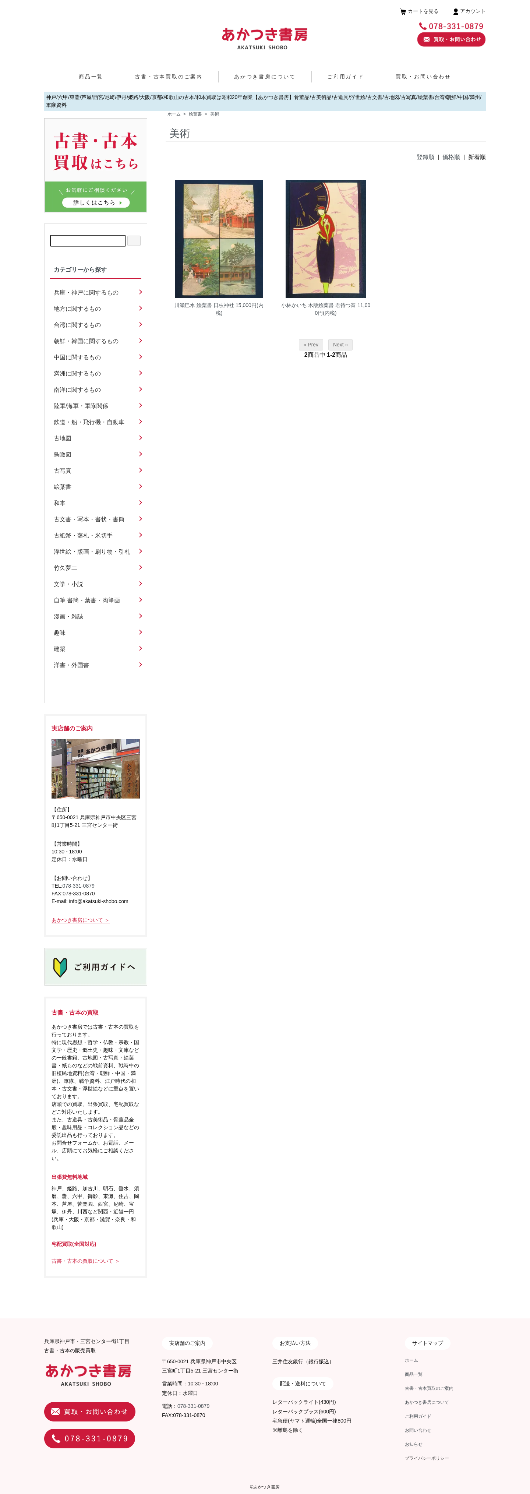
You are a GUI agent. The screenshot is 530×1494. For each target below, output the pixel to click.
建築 (60, 649)
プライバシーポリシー (427, 1458)
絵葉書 (195, 114)
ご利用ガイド (345, 77)
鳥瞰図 (62, 454)
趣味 (60, 633)
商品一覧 (91, 77)
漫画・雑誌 (68, 616)
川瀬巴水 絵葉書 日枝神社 (204, 305)
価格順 (451, 157)
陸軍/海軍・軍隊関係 (81, 406)
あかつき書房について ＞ (81, 920)
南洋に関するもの (77, 390)
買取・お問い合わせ (423, 77)
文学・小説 (68, 584)
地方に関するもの (77, 309)
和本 (60, 503)
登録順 (425, 157)
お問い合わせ (418, 1430)
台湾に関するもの (77, 325)
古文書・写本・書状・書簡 (89, 519)
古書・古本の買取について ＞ (86, 1261)
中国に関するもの (77, 357)
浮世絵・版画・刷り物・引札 (92, 552)
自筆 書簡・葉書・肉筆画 (87, 600)
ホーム (174, 114)
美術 (214, 114)
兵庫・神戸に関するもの (86, 292)
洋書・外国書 (71, 665)
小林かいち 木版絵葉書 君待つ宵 (318, 305)
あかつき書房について (265, 77)
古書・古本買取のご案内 (169, 77)
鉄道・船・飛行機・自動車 (89, 422)
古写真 (62, 471)
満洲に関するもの (77, 373)
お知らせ (414, 1444)
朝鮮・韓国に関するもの (86, 341)
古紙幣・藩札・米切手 (83, 535)
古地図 (62, 438)
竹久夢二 (65, 568)
